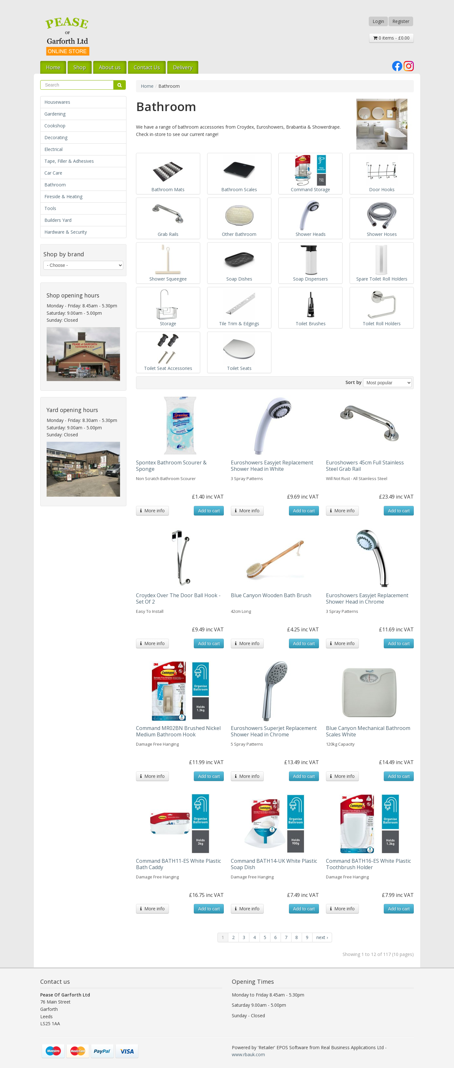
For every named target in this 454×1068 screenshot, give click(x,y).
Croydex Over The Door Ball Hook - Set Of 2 (178, 598)
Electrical (53, 149)
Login (378, 21)
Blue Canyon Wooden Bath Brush (271, 595)
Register (400, 21)
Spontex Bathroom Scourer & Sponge (171, 465)
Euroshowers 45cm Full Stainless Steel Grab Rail (365, 465)
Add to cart (209, 510)
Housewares (57, 102)
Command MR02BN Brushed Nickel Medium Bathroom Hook (178, 731)
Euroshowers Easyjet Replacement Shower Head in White (272, 465)
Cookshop (54, 126)
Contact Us (147, 67)
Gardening (54, 114)
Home (53, 67)
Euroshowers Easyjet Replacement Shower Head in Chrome (367, 598)
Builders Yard (58, 220)
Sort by (353, 382)
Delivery (183, 67)
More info (152, 511)
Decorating (55, 137)
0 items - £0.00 (391, 38)
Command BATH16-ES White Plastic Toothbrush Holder (368, 864)
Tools (50, 208)
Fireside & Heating (63, 196)
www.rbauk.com (248, 1054)
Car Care (53, 173)
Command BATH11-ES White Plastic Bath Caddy (178, 864)
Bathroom (55, 185)
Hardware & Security (65, 232)
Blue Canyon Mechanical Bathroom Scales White (368, 731)
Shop (79, 67)
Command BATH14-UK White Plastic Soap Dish (274, 864)
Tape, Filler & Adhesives (69, 161)
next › (322, 937)
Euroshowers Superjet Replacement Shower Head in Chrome (274, 731)
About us (110, 67)
